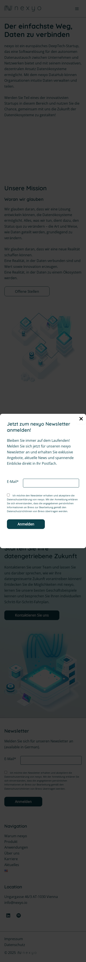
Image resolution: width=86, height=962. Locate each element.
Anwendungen (16, 847)
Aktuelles (11, 864)
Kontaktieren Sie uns (32, 615)
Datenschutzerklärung (19, 499)
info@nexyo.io (15, 902)
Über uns (11, 853)
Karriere (11, 858)
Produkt (11, 841)
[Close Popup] (81, 419)
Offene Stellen (27, 291)
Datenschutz (14, 944)
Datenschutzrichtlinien (19, 511)
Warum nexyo (15, 836)
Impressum (13, 938)
